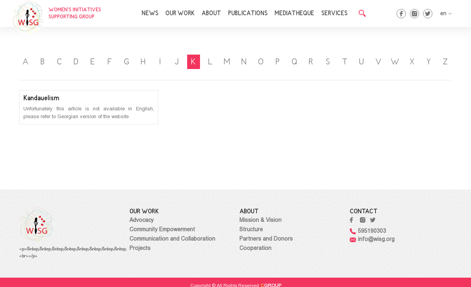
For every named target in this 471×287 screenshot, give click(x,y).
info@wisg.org (372, 239)
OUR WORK (180, 14)
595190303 (368, 231)
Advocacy (141, 220)
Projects (140, 248)
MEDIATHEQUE (294, 14)
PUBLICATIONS (247, 14)
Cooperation (255, 248)
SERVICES (334, 14)
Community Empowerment (162, 229)
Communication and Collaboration (172, 239)
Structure (251, 229)
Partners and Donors (266, 239)
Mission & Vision (260, 220)
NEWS (150, 14)
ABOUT (211, 14)
